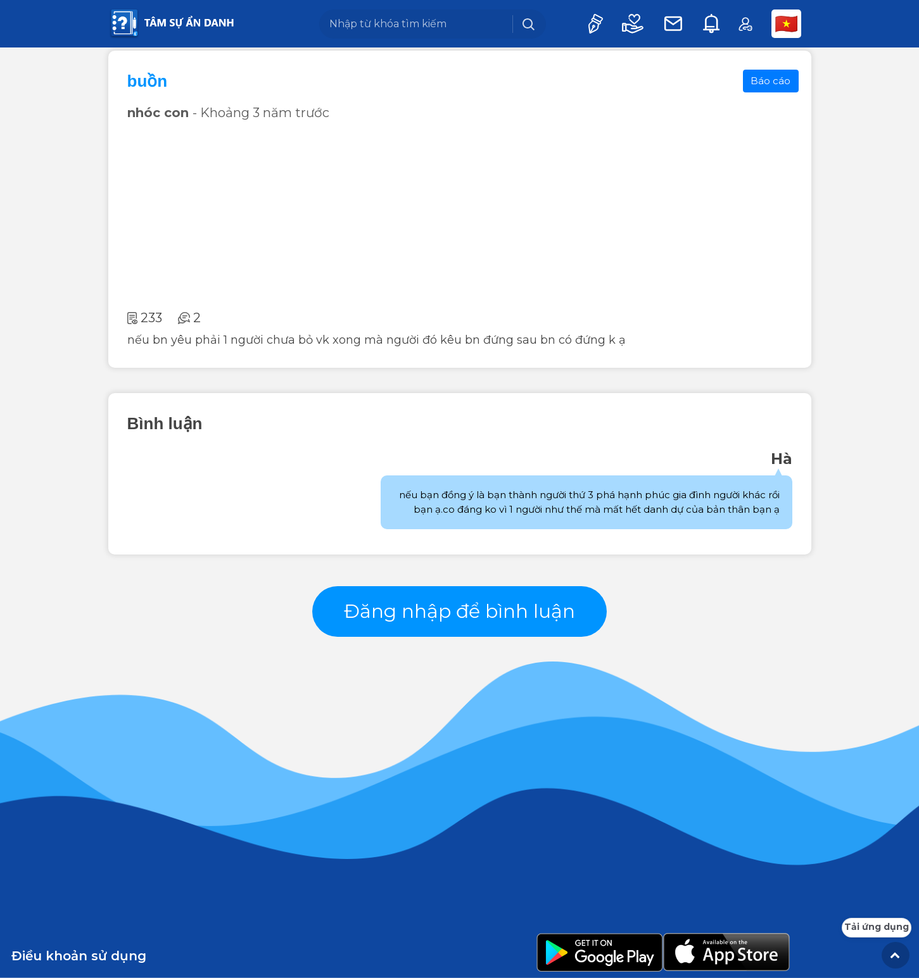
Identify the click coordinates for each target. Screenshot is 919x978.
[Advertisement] (459, 215)
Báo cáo (770, 81)
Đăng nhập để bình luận (459, 611)
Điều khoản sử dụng (78, 955)
